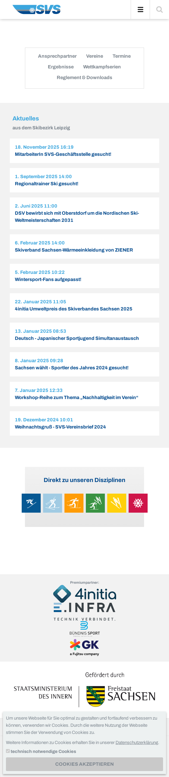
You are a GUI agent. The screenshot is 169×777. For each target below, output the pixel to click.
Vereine (94, 56)
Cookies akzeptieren (84, 764)
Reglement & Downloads (84, 77)
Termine (122, 56)
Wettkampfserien (102, 66)
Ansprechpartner (57, 56)
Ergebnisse (61, 66)
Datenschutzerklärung (137, 742)
